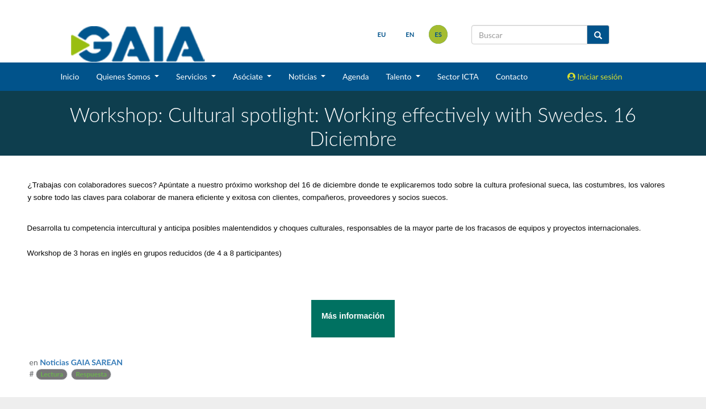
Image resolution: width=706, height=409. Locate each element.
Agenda (355, 76)
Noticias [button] (304, 76)
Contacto (512, 76)
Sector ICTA (458, 76)
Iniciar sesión (595, 76)
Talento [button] (400, 76)
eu (382, 34)
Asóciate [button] (249, 76)
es (438, 34)
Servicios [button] (192, 76)
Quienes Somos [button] (124, 76)
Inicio (69, 76)
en (410, 34)
